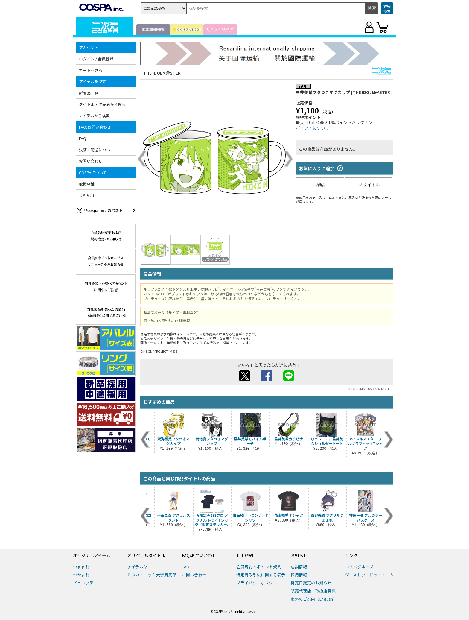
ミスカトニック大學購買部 (151, 575)
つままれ (81, 566)
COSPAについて (93, 172)
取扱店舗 (87, 184)
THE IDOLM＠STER (162, 73)
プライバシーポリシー (256, 583)
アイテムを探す (92, 81)
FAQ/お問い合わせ (95, 127)
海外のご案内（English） (314, 599)
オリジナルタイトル (146, 555)
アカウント (88, 47)
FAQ (82, 138)
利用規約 (244, 555)
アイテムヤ (137, 566)
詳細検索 (387, 8)
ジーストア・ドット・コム (369, 575)
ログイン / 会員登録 (96, 59)
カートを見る (90, 70)
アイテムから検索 (94, 115)
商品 (320, 184)
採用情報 (299, 575)
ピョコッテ (83, 583)
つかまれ (81, 575)
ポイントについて (312, 128)
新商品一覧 (88, 93)
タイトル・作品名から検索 (102, 104)
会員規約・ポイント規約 (258, 566)
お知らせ (299, 555)
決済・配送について (96, 150)
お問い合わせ (90, 161)
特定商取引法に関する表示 (260, 575)
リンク (351, 555)
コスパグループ (359, 566)
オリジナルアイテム (91, 555)
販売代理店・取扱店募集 (313, 591)
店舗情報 (299, 566)
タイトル (369, 184)
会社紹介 (87, 195)
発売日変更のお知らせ (311, 583)
